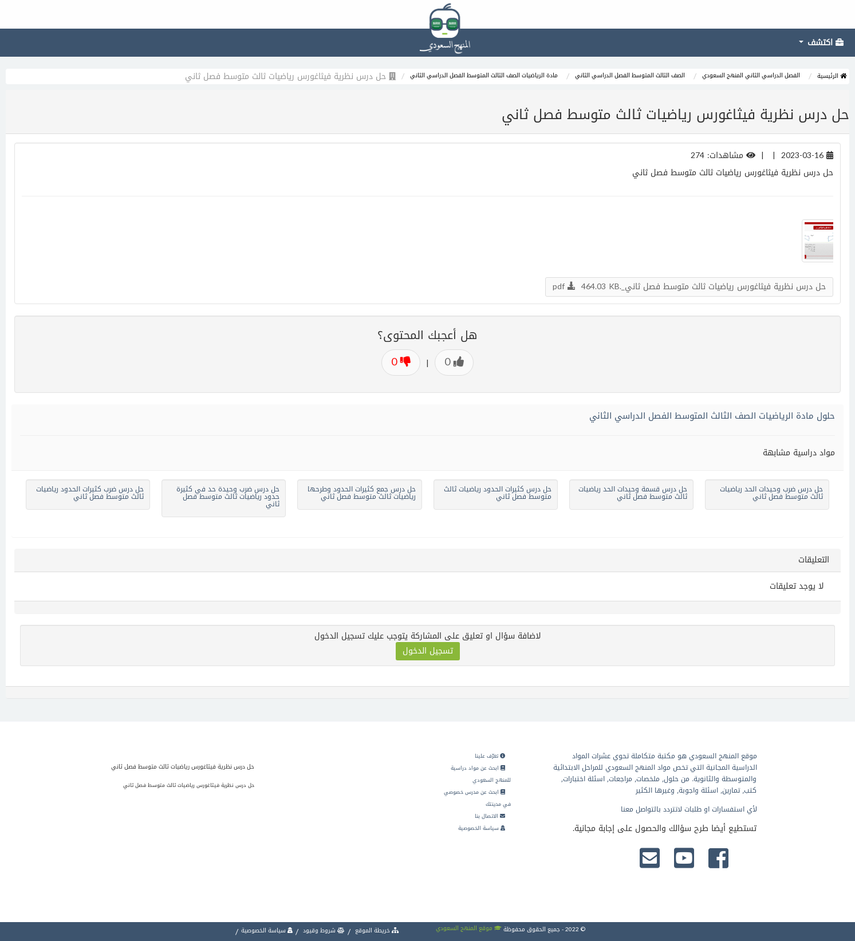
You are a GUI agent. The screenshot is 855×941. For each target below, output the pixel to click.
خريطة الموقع (376, 930)
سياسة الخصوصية (481, 828)
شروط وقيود (323, 930)
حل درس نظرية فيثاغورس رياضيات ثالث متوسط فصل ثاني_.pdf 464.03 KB (689, 286)
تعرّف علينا (490, 756)
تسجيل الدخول (428, 651)
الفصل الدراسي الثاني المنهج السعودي (751, 75)
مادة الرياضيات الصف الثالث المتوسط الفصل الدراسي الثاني (484, 75)
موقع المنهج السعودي (469, 928)
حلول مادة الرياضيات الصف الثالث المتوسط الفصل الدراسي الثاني (712, 416)
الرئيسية (831, 75)
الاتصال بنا (490, 816)
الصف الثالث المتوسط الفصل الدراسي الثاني (630, 75)
